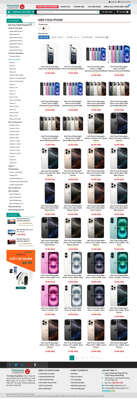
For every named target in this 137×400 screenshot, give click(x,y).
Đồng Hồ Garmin (15, 47)
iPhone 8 (12, 62)
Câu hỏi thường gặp (77, 388)
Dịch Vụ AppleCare (14, 188)
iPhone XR (13, 69)
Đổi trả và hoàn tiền (45, 385)
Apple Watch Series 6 (16, 37)
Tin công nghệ (76, 379)
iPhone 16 (12, 109)
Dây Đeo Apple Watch (16, 185)
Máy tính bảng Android (16, 210)
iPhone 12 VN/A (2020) (16, 75)
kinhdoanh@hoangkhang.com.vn (116, 385)
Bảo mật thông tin (45, 388)
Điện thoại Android (14, 206)
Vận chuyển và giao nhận (47, 382)
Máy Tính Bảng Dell (15, 197)
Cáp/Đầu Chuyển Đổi (16, 178)
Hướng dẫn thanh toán (47, 376)
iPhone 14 (12, 94)
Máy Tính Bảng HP (15, 194)
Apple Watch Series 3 (16, 41)
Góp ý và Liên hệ (76, 376)
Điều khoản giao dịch (78, 385)
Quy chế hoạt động (77, 382)
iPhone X (12, 66)
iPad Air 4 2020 (14, 138)
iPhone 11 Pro (14, 87)
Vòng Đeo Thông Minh (15, 53)
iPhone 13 (12, 91)
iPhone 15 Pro (14, 97)
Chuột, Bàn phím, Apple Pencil (19, 181)
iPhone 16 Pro (14, 116)
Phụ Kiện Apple (13, 169)
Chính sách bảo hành (46, 379)
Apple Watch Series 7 (16, 50)
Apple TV (11, 166)
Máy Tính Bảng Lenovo (16, 203)
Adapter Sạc (13, 175)
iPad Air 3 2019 (14, 134)
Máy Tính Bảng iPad (15, 122)
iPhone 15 (12, 103)
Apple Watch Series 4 (16, 31)
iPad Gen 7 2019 (14, 128)
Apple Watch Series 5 (16, 44)
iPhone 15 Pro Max (15, 100)
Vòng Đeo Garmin (15, 56)
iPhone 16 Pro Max (15, 119)
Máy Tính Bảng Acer (16, 200)
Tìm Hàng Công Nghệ (28, 394)
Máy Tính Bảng (13, 191)
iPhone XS (13, 72)
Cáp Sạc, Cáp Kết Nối (16, 172)
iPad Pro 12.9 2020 (15, 144)
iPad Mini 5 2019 (14, 125)
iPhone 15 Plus (14, 106)
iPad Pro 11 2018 (15, 150)
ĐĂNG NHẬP (107, 12)
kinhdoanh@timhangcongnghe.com (117, 388)
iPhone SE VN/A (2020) (16, 81)
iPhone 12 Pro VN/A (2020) (18, 78)
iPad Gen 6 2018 (14, 147)
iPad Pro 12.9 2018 (15, 153)
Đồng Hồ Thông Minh (15, 28)
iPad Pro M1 (13, 163)
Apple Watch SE (14, 34)
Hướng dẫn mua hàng (46, 374)
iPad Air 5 (12, 156)
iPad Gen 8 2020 (14, 131)
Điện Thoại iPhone (38, 16)
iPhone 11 (12, 84)
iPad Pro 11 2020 (15, 141)
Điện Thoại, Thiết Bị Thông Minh (20, 16)
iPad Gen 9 (13, 160)
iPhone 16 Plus (14, 112)
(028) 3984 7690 (117, 383)
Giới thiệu (74, 374)
